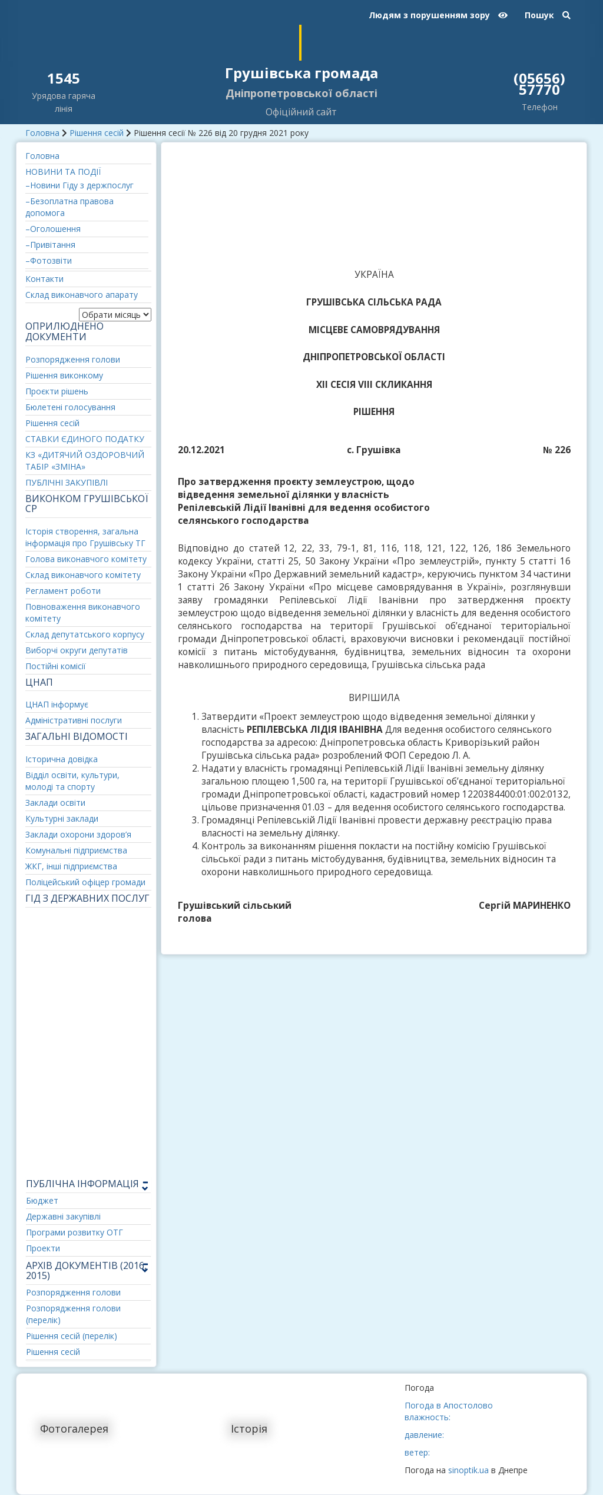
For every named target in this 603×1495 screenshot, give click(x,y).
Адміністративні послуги (73, 720)
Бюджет (42, 1200)
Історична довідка (61, 759)
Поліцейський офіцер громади (85, 882)
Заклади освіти (55, 802)
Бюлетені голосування (70, 407)
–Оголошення (53, 228)
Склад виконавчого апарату (81, 294)
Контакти (44, 278)
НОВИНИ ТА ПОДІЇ (63, 171)
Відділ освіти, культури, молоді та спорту (72, 780)
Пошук (548, 15)
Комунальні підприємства (76, 850)
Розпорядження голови (72, 359)
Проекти (43, 1248)
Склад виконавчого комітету (83, 574)
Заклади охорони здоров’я (78, 834)
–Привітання (50, 244)
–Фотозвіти (48, 260)
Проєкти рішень (56, 391)
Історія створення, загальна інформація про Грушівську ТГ (85, 537)
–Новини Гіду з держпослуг (79, 185)
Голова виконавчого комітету (86, 558)
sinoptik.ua (468, 1470)
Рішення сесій (96, 132)
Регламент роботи (63, 590)
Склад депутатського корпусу (84, 634)
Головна (42, 132)
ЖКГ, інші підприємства (71, 866)
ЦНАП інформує (56, 704)
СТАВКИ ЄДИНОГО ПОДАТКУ (84, 438)
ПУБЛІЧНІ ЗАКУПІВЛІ (66, 482)
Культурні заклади (61, 818)
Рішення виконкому (64, 375)
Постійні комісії (55, 666)
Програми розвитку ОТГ (74, 1232)
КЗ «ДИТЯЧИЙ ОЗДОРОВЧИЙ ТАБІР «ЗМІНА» (84, 460)
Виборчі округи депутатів (76, 650)
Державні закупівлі (63, 1216)
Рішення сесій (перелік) (71, 1335)
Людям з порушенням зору (438, 15)
